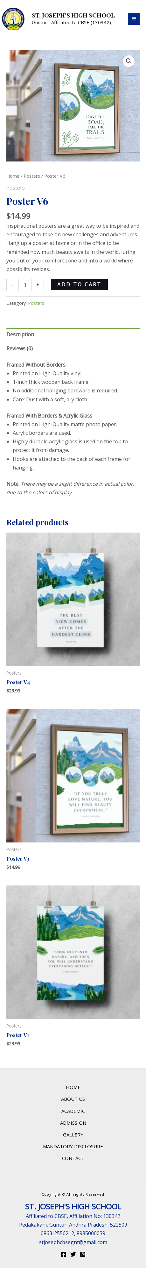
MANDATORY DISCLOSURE (73, 1146)
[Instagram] (83, 1254)
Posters (32, 176)
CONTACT (73, 1158)
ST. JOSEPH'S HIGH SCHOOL (73, 15)
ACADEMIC (73, 1111)
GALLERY (73, 1134)
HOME (73, 1087)
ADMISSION (73, 1123)
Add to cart (79, 284)
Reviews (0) (19, 348)
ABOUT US (73, 1099)
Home (12, 176)
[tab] (73, 334)
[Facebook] (63, 1254)
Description (20, 334)
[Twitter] (73, 1254)
